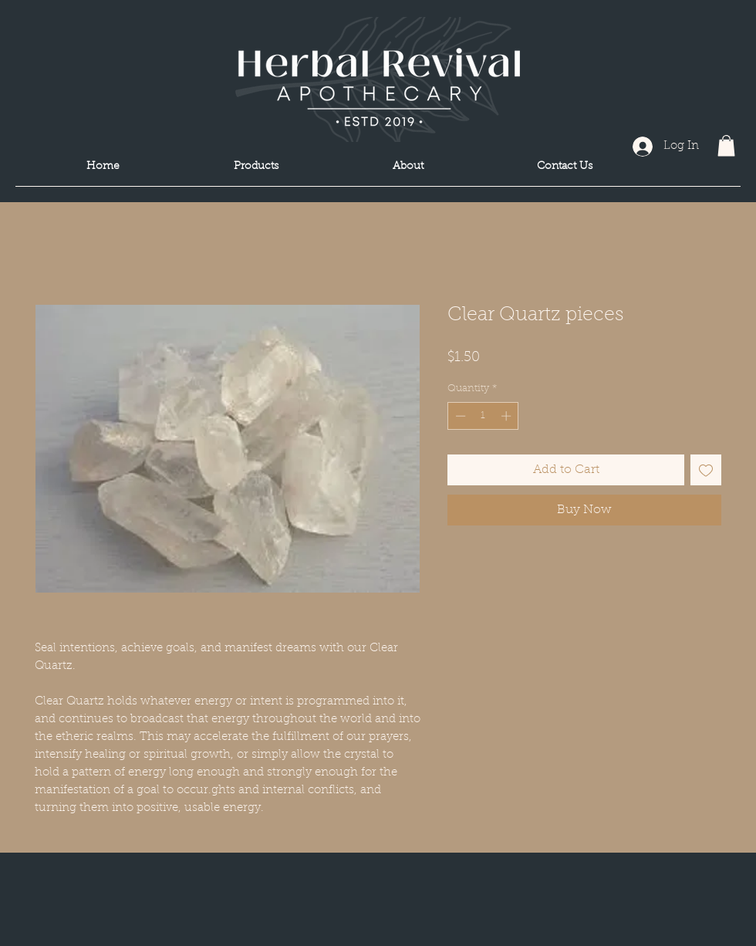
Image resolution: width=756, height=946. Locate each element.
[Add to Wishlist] (705, 469)
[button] (726, 145)
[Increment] (507, 416)
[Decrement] (459, 416)
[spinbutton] (483, 416)
